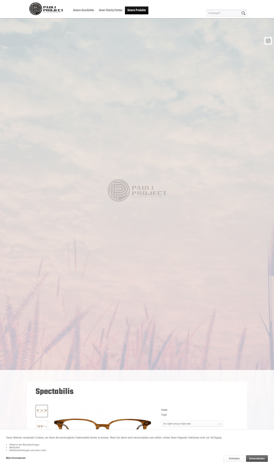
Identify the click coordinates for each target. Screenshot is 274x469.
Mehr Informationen (16, 458)
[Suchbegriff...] (227, 13)
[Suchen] (243, 13)
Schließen (234, 458)
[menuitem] (227, 13)
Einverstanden (257, 458)
